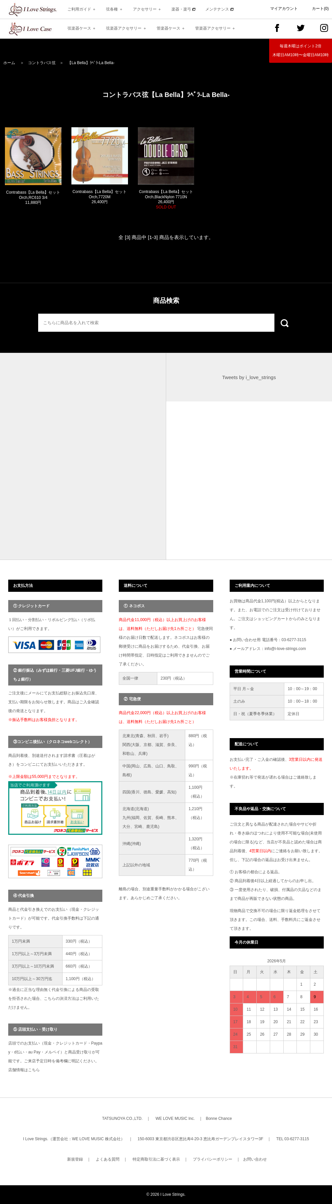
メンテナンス (219, 9)
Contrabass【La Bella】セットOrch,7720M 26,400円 (99, 196)
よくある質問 (107, 1159)
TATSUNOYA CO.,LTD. (122, 1118)
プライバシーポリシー (212, 1159)
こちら (34, 1070)
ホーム (9, 62)
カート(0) (320, 8)
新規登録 (75, 1159)
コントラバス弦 (42, 62)
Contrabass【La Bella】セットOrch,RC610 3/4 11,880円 (33, 197)
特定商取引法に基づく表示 (156, 1159)
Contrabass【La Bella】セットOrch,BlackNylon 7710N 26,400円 (166, 199)
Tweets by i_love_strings (249, 377)
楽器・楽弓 (183, 9)
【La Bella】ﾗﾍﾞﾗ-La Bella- (91, 62)
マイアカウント (284, 8)
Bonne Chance (219, 1118)
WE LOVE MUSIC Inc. (175, 1118)
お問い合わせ (255, 1159)
